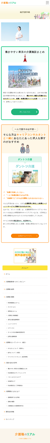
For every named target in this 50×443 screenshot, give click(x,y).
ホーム (8, 274)
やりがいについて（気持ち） (16, 348)
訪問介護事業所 (12, 336)
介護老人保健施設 (13, 315)
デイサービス (12, 307)
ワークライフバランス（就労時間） (18, 357)
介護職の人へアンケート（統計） (16, 342)
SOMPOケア (11, 381)
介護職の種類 (10, 297)
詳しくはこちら (25, 112)
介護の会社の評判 (11, 363)
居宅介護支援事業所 (14, 319)
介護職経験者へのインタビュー (15, 281)
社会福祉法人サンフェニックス (17, 373)
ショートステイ (12, 324)
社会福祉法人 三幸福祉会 (15, 385)
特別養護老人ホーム (14, 303)
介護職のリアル (27, 438)
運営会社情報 (10, 412)
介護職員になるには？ (13, 391)
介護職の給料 (10, 289)
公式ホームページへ (25, 236)
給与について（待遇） (14, 352)
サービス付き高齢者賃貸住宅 (16, 332)
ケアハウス (11, 328)
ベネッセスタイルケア (14, 377)
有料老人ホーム (12, 311)
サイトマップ (10, 419)
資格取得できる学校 (14, 397)
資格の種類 (11, 401)
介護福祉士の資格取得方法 (15, 406)
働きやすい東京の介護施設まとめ (17, 368)
